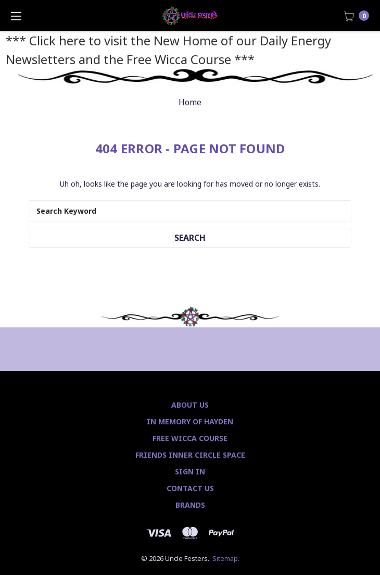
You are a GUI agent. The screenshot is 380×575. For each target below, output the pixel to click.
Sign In (190, 471)
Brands (190, 505)
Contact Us (190, 488)
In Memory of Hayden (190, 421)
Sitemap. (225, 558)
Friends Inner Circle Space (190, 455)
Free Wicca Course (190, 438)
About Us (190, 405)
